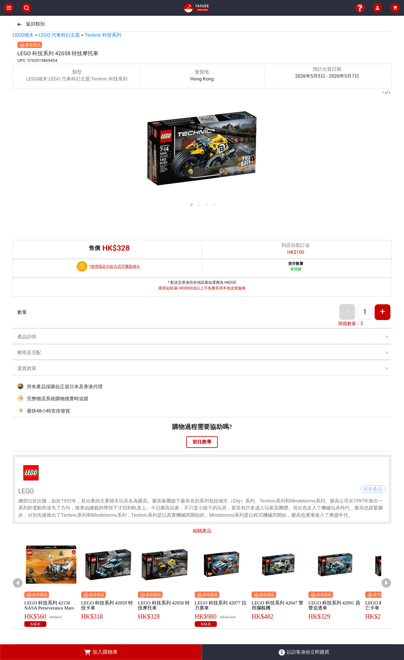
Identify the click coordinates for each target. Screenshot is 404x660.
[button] (190, 204)
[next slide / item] (387, 149)
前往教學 (202, 441)
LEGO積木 (23, 35)
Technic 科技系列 (103, 35)
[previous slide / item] (17, 149)
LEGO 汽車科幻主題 (59, 35)
